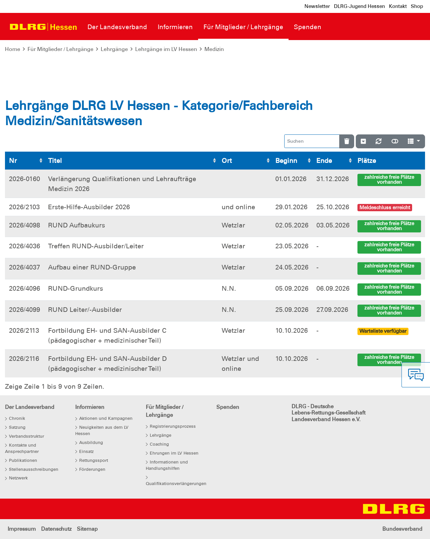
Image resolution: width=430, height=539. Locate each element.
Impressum (22, 529)
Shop (417, 6)
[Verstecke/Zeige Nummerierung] (363, 141)
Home (12, 49)
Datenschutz (56, 529)
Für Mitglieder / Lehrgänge (60, 49)
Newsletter (317, 6)
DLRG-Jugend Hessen (359, 6)
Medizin (214, 49)
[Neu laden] (379, 141)
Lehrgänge (114, 49)
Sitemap (87, 529)
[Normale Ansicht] (395, 141)
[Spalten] (414, 141)
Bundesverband (402, 529)
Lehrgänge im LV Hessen (166, 49)
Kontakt (398, 6)
